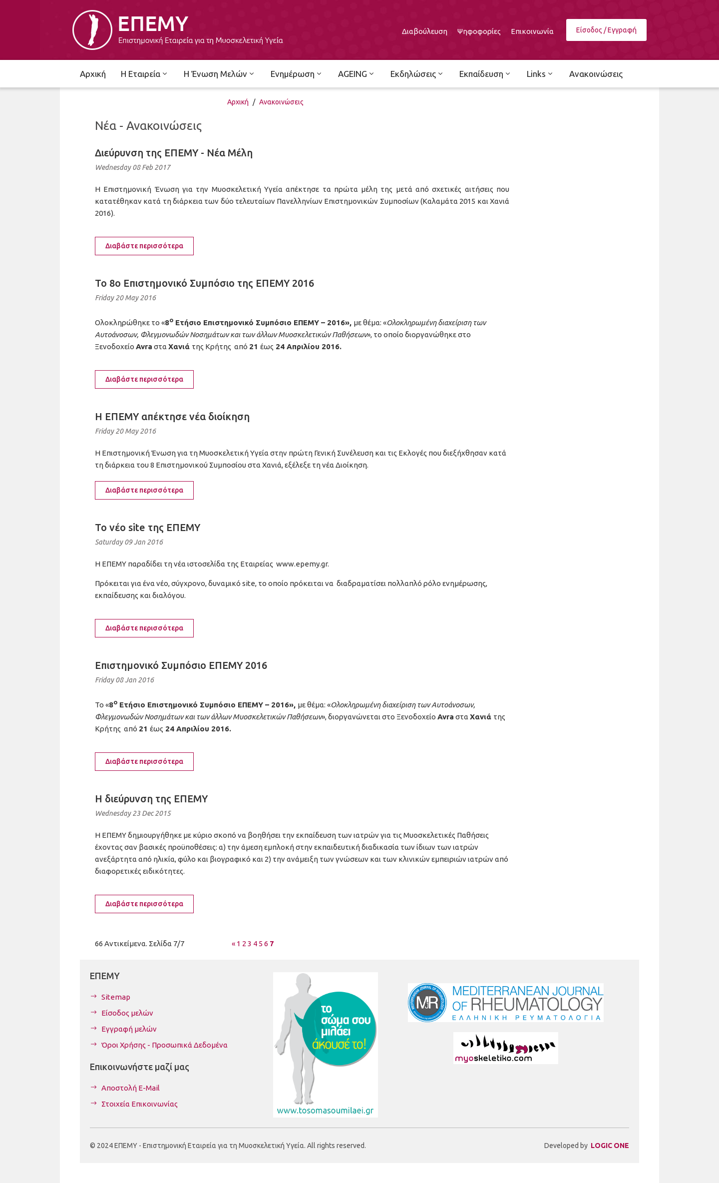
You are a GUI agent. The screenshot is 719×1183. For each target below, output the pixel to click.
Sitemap (115, 997)
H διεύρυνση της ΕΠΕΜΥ (151, 798)
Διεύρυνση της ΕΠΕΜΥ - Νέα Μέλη (174, 152)
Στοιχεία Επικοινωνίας (139, 1104)
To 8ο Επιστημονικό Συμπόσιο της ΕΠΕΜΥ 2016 (204, 283)
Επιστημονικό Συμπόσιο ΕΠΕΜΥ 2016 (181, 665)
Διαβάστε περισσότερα (144, 246)
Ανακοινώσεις (281, 102)
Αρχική (238, 102)
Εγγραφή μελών (129, 1029)
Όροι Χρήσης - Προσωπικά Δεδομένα (164, 1045)
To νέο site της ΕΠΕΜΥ (147, 527)
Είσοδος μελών (127, 1013)
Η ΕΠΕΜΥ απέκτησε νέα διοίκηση (172, 416)
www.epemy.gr (302, 564)
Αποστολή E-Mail (130, 1088)
